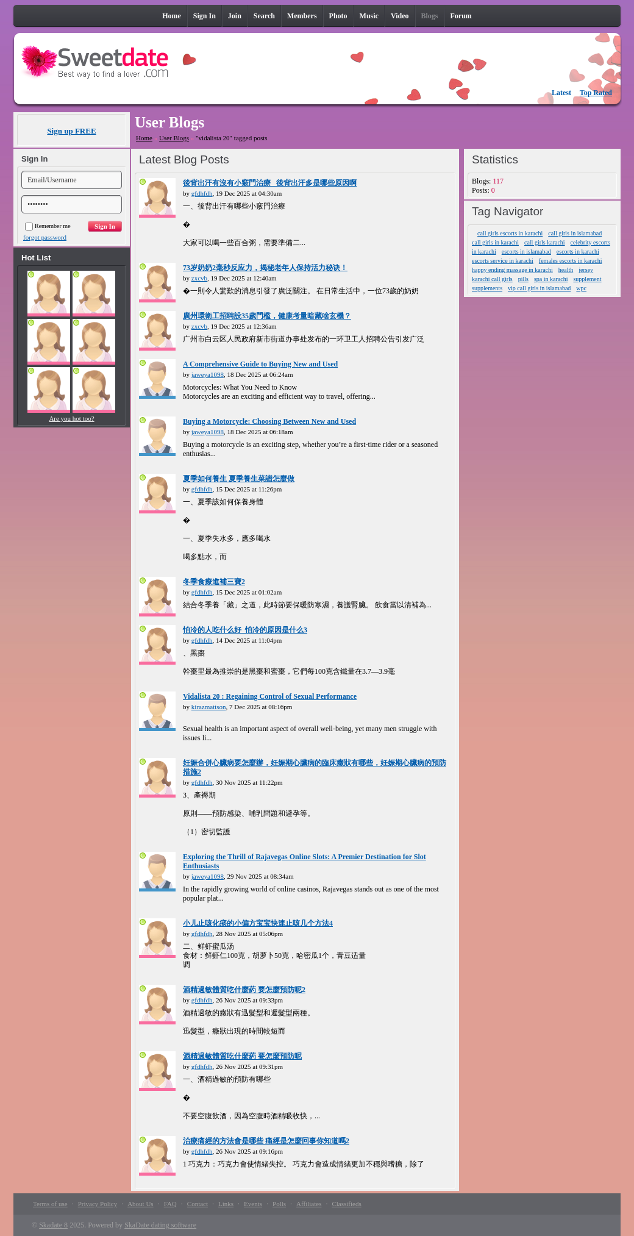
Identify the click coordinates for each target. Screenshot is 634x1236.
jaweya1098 (207, 374)
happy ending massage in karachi (512, 269)
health (565, 269)
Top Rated (596, 92)
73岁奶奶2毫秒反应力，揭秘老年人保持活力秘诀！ (265, 267)
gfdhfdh (202, 193)
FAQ (170, 1203)
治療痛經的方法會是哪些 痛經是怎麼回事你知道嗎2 (266, 1141)
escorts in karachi (578, 251)
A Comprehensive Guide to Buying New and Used (260, 364)
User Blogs (174, 137)
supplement (587, 279)
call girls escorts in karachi (510, 233)
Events (253, 1203)
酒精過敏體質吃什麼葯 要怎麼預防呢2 (244, 989)
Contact (197, 1203)
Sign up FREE (71, 130)
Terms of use (50, 1203)
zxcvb (199, 278)
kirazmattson (208, 706)
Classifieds (346, 1203)
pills (523, 279)
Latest (561, 92)
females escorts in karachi (570, 260)
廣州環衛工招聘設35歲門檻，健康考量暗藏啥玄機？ (267, 316)
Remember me (48, 226)
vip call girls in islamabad (539, 288)
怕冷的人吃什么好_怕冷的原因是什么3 (245, 630)
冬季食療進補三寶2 (214, 581)
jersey (586, 269)
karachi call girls (492, 279)
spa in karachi (551, 279)
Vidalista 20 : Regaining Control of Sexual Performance (270, 696)
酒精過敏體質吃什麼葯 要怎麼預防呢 (242, 1056)
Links (225, 1203)
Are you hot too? (71, 418)
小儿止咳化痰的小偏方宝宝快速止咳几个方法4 (258, 923)
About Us (140, 1203)
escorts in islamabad (526, 251)
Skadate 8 (53, 1225)
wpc (581, 288)
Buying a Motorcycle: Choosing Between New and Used (269, 421)
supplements (487, 288)
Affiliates (308, 1203)
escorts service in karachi (502, 260)
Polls (279, 1203)
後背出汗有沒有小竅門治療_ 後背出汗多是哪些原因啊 (270, 183)
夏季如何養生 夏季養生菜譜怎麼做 (238, 478)
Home (144, 137)
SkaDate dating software (160, 1225)
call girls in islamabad (575, 233)
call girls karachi (544, 242)
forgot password (44, 237)
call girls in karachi (495, 242)
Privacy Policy (97, 1203)
